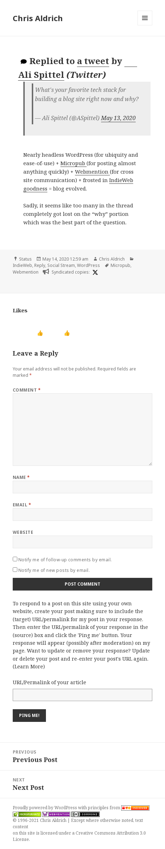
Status (25, 259)
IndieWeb (22, 265)
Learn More (28, 666)
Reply (39, 265)
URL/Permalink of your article (49, 682)
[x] (94, 272)
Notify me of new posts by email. (54, 570)
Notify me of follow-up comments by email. (65, 560)
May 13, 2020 (118, 118)
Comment (27, 390)
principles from (118, 808)
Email (22, 505)
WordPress (88, 265)
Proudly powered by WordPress (45, 808)
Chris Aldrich (38, 18)
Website (23, 532)
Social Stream (61, 265)
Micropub (73, 163)
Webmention (92, 171)
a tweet (93, 61)
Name (21, 477)
